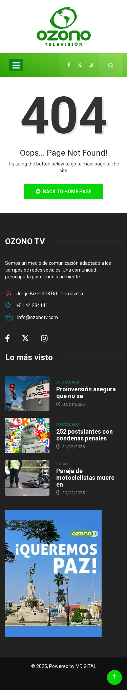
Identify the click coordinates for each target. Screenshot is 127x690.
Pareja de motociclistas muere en (85, 477)
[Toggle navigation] (16, 65)
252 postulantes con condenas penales (84, 435)
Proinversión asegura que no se (86, 392)
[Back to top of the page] (114, 676)
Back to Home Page (63, 191)
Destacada (68, 382)
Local (62, 464)
